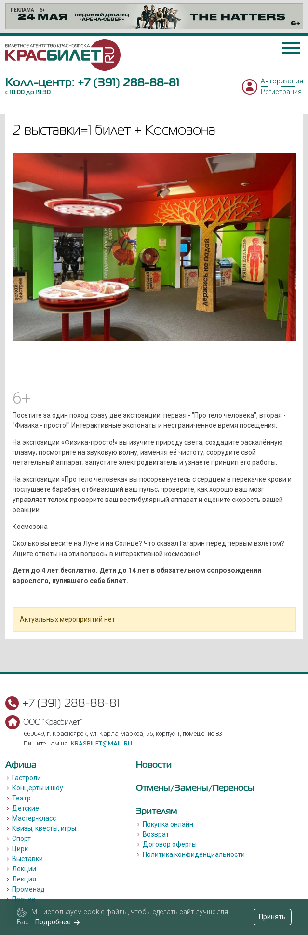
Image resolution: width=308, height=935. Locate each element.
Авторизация (282, 81)
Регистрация (281, 91)
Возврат (156, 834)
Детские (25, 808)
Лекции (24, 869)
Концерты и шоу (37, 788)
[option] (154, 16)
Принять (272, 917)
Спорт (21, 838)
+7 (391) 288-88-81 (128, 82)
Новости (154, 764)
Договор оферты (170, 844)
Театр (21, 798)
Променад (28, 889)
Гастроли (26, 778)
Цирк (20, 849)
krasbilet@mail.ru (101, 743)
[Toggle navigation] (291, 48)
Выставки (27, 859)
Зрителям (156, 810)
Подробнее (57, 922)
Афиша (20, 764)
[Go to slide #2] (154, 362)
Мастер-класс (34, 818)
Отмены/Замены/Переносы (195, 787)
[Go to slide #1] (104, 362)
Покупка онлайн (168, 824)
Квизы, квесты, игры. (45, 828)
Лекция (24, 879)
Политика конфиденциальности (194, 854)
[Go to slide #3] (204, 362)
